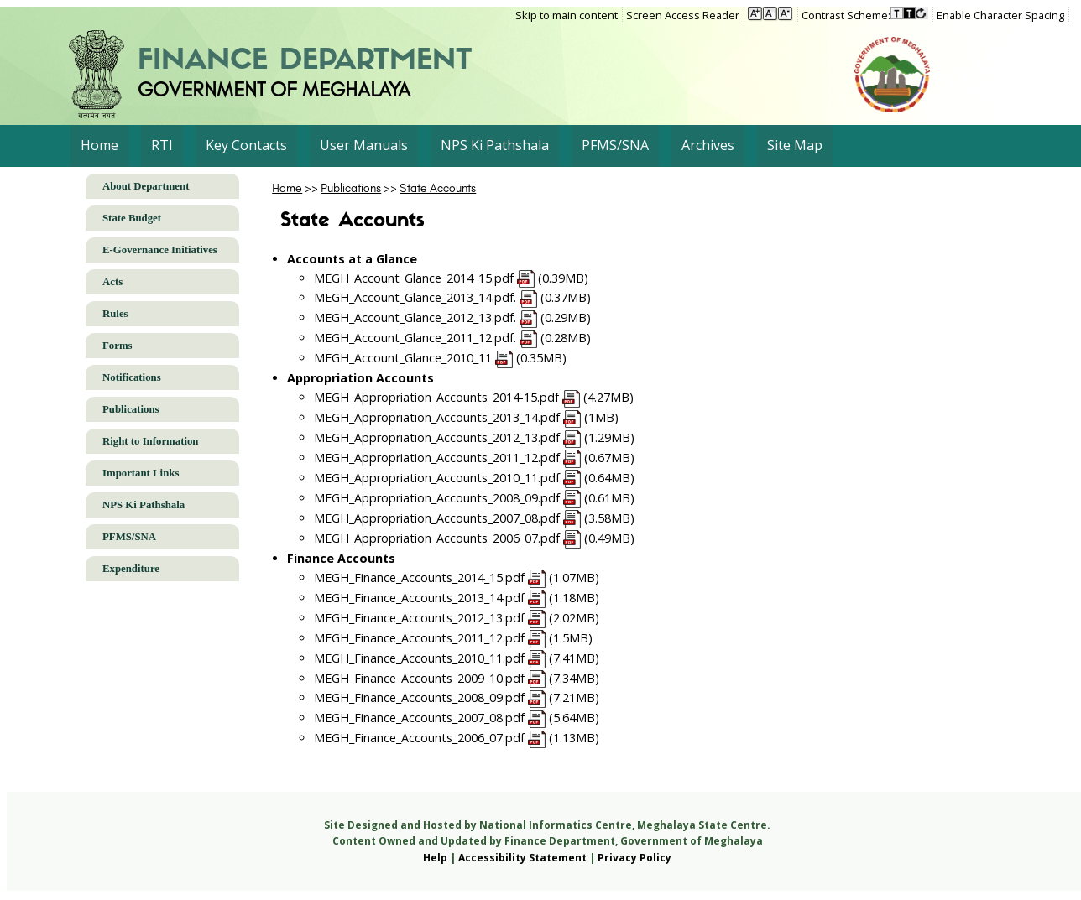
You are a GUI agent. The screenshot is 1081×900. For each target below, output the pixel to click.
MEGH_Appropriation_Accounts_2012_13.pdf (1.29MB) (474, 437)
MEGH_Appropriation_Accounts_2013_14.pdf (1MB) (466, 417)
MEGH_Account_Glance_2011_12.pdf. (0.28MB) (453, 338)
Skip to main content (566, 15)
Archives (708, 145)
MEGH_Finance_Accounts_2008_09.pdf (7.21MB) (457, 697)
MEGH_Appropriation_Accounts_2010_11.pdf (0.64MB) (474, 478)
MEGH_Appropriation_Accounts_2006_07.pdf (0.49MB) (474, 538)
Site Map (794, 145)
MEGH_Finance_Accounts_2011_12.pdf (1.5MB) (453, 638)
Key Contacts (246, 145)
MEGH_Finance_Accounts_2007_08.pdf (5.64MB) (457, 718)
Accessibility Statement (522, 858)
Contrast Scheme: (846, 15)
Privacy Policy (634, 858)
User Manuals (364, 145)
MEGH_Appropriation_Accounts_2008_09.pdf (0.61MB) (474, 498)
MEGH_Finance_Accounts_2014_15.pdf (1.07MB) (457, 577)
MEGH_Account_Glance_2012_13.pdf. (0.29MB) (453, 317)
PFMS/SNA (615, 145)
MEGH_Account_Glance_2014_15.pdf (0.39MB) (451, 278)
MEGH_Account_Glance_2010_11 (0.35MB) (440, 358)
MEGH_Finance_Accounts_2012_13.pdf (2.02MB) (457, 618)
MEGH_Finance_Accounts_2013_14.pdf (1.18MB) (457, 598)
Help (435, 858)
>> (296, 187)
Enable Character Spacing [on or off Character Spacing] (1000, 15)
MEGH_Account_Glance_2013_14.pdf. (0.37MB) (453, 297)
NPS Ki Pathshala (495, 145)
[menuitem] (569, 15)
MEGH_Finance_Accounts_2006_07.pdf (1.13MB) (457, 738)
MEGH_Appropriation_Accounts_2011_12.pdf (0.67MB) (474, 458)
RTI (162, 145)
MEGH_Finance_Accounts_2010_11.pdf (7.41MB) (457, 658)
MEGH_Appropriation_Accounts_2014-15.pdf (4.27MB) (474, 397)
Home (99, 145)
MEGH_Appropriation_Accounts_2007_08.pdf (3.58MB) (474, 518)
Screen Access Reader (682, 15)
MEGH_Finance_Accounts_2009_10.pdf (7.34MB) (457, 678)
